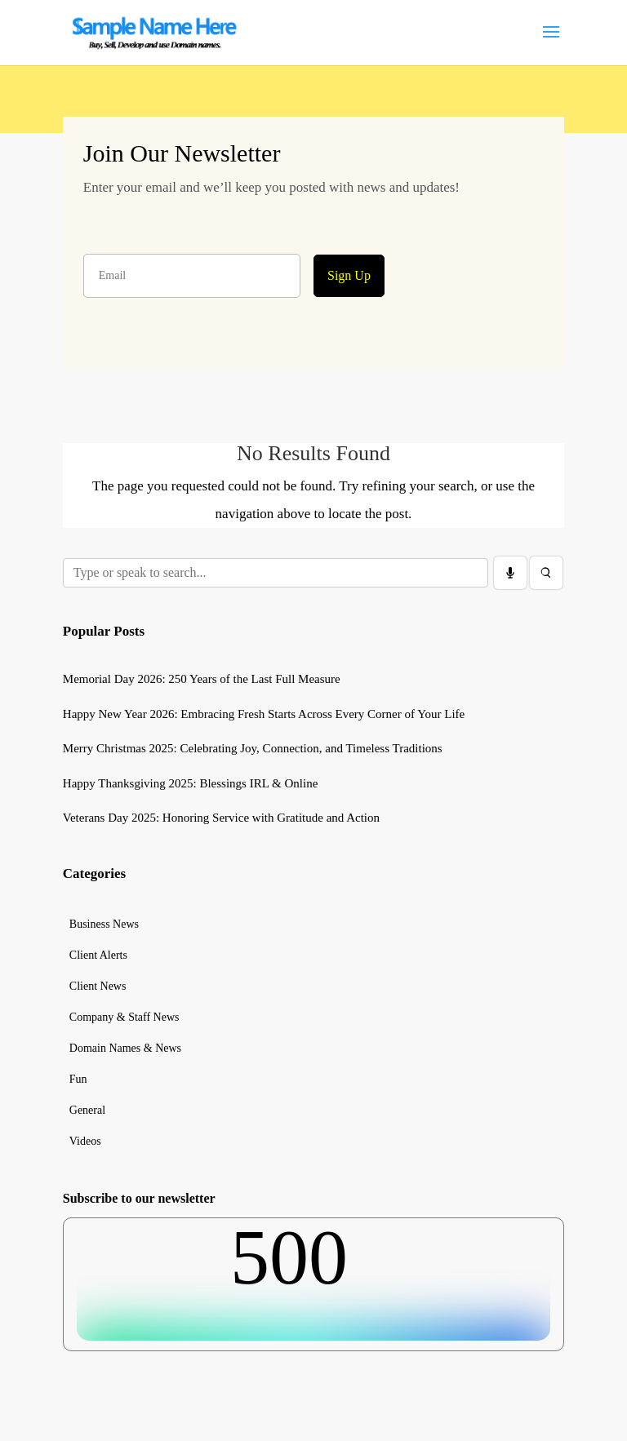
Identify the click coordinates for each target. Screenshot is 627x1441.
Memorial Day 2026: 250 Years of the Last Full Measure (201, 678)
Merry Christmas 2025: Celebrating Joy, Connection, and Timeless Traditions (252, 748)
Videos (85, 1141)
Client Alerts (98, 955)
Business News (104, 924)
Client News (98, 986)
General (87, 1110)
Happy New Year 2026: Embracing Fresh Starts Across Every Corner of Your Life (264, 713)
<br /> (313, 1279)
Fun (78, 1079)
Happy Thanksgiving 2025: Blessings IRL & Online (190, 783)
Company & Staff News (124, 1017)
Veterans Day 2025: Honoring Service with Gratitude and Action (221, 817)
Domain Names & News (125, 1048)
